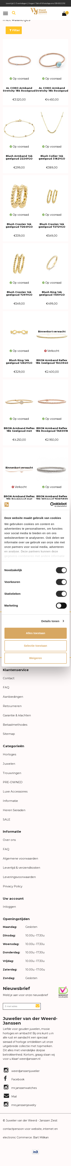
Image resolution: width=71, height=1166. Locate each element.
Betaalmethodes (15, 724)
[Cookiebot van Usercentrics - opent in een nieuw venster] (50, 504)
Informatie (10, 801)
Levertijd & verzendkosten (21, 867)
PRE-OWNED (13, 782)
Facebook (14, 1079)
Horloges (9, 754)
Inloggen (9, 906)
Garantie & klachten (17, 715)
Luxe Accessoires (15, 791)
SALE (6, 819)
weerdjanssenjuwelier (22, 1071)
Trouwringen (12, 773)
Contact (8, 678)
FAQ (6, 687)
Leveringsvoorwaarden (19, 877)
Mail (10, 1096)
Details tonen (50, 621)
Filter (14, 30)
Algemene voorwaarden (20, 858)
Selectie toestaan (35, 645)
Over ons (9, 840)
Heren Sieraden (14, 810)
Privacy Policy (12, 886)
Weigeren (35, 658)
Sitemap (9, 734)
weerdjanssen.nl (29, 1059)
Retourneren (12, 706)
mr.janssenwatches (20, 1088)
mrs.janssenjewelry (20, 1105)
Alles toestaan (35, 633)
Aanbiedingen (13, 696)
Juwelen (9, 763)
